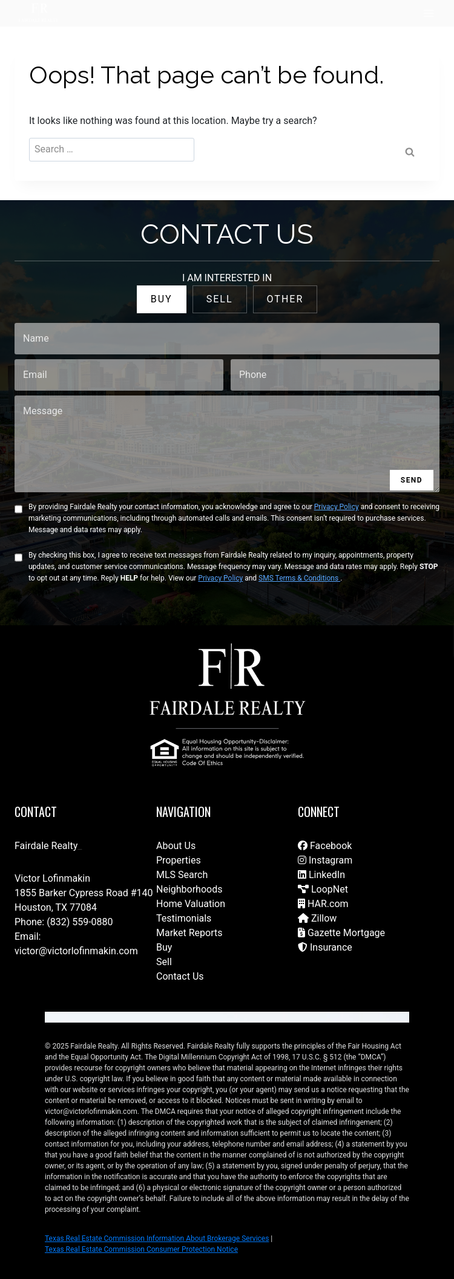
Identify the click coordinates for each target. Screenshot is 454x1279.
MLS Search (182, 874)
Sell (164, 962)
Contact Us (180, 976)
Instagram (325, 860)
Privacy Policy (336, 507)
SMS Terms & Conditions (299, 578)
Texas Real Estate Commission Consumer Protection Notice (141, 1249)
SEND (412, 480)
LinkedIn (321, 874)
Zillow (317, 918)
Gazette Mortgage (341, 933)
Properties (178, 860)
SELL (219, 299)
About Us (176, 845)
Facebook (325, 845)
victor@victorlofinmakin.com (76, 951)
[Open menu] (428, 13)
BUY (162, 299)
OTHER (285, 299)
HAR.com (323, 904)
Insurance (325, 947)
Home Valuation (190, 904)
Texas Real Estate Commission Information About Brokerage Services (157, 1238)
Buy (164, 947)
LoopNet (323, 889)
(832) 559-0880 (80, 922)
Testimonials (183, 918)
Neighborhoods (189, 889)
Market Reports (189, 933)
